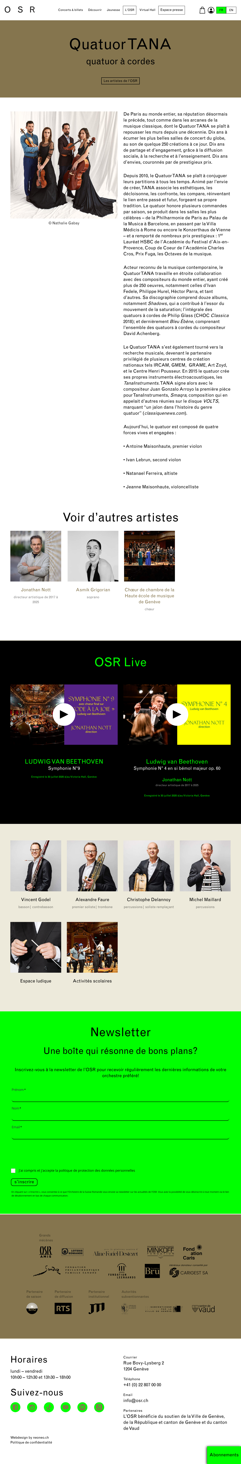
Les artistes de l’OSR (120, 81)
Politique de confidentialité (31, 1442)
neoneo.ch (41, 1438)
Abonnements (224, 1455)
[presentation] (39, 1153)
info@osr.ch (135, 1401)
